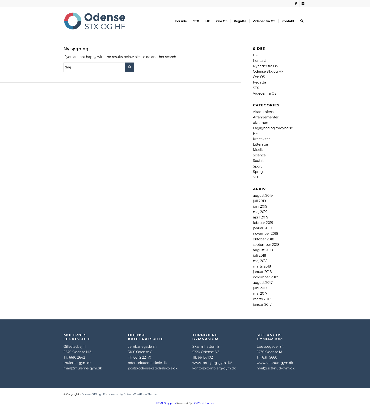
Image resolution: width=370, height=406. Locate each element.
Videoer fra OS (265, 93)
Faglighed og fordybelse (273, 128)
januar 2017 (262, 304)
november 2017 (265, 277)
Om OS (259, 77)
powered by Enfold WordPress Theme (132, 394)
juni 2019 (260, 206)
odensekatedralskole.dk (147, 363)
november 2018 (265, 233)
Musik (258, 150)
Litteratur (260, 144)
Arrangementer (266, 117)
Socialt (258, 161)
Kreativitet (261, 139)
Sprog (258, 172)
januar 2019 (262, 228)
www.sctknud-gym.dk (275, 363)
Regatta (259, 82)
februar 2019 (263, 223)
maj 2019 (260, 212)
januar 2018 (262, 272)
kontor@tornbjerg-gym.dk (214, 368)
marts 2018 (262, 266)
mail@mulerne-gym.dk (82, 368)
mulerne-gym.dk (77, 363)
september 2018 (266, 245)
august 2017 (263, 282)
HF (255, 55)
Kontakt (259, 61)
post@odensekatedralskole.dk (152, 368)
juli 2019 (259, 201)
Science (259, 155)
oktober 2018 (263, 239)
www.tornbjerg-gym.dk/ (212, 363)
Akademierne (264, 112)
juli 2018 (259, 255)
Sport (257, 166)
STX (256, 88)
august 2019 (263, 195)
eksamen (260, 123)
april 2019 (260, 217)
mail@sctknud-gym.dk (275, 368)
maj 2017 (260, 293)
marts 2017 (262, 299)
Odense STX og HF (268, 71)
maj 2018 (260, 261)
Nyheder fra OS (265, 66)
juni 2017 (260, 288)
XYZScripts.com (204, 403)
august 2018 (263, 250)
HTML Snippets (166, 403)
